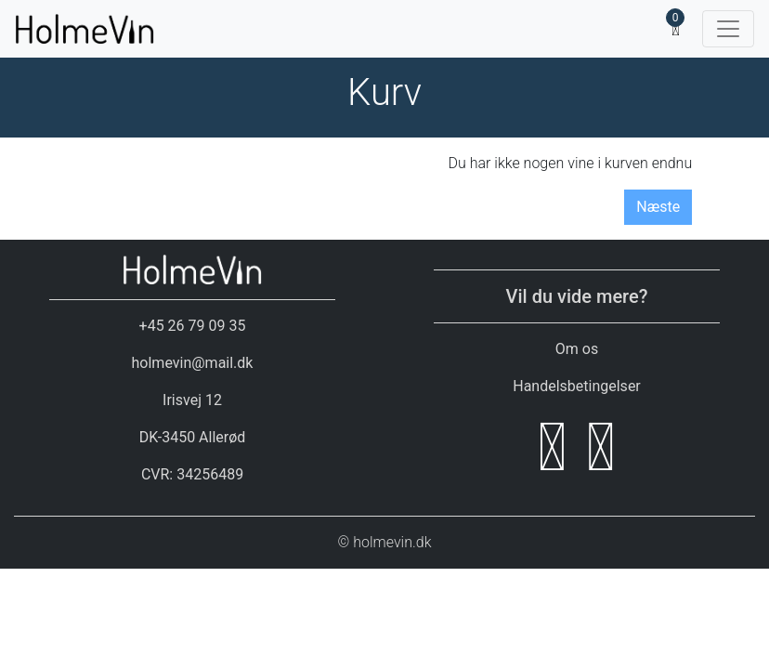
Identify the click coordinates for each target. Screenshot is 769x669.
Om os (576, 349)
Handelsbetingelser (577, 386)
